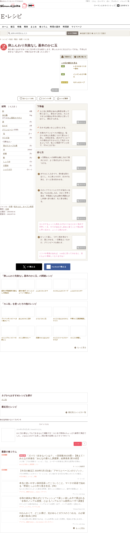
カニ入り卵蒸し (78, 332)
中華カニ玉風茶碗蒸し (78, 313)
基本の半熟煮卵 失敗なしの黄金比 (9, 286)
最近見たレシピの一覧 (77, 412)
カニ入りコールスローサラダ (61, 333)
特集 (19, 26)
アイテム (22, 492)
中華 (10, 207)
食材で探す (86, 33)
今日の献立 (23, 476)
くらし (94, 1)
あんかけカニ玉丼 (26, 313)
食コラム (43, 26)
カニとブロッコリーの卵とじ (9, 333)
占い (108, 1)
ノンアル (28, 507)
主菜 (7, 209)
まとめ (34, 26)
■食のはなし (30, 492)
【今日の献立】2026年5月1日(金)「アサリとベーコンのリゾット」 (51, 471)
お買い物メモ (80, 57)
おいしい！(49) (28, 98)
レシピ (30, 476)
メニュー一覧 (124, 1)
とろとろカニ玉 (44, 313)
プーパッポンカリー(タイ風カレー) (9, 314)
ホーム (5, 26)
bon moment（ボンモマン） (45, 522)
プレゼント (115, 1)
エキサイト (124, 6)
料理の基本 (55, 26)
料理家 (66, 26)
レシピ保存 (64, 98)
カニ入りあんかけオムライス (61, 314)
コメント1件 (45, 99)
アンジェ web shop (79, 494)
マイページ (76, 26)
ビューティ (101, 1)
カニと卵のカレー (26, 332)
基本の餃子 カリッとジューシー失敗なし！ (26, 286)
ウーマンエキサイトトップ (104, 6)
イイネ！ (77, 444)
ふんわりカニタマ (44, 285)
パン (36, 464)
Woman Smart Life (79, 509)
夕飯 (35, 476)
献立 (13, 26)
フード (21, 507)
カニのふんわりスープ (61, 285)
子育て (88, 1)
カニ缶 (4, 400)
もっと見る (81, 347)
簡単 (26, 26)
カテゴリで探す (99, 33)
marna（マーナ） (41, 492)
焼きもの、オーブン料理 (23, 207)
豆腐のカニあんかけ (44, 332)
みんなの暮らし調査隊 (26, 464)
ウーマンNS (36, 507)
